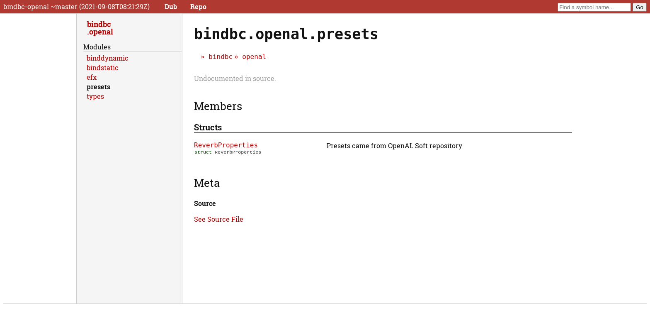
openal (254, 57)
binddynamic (108, 58)
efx (92, 77)
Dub (171, 6)
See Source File (218, 219)
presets (98, 86)
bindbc (221, 57)
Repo (198, 6)
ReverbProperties (226, 145)
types (95, 96)
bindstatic (103, 67)
